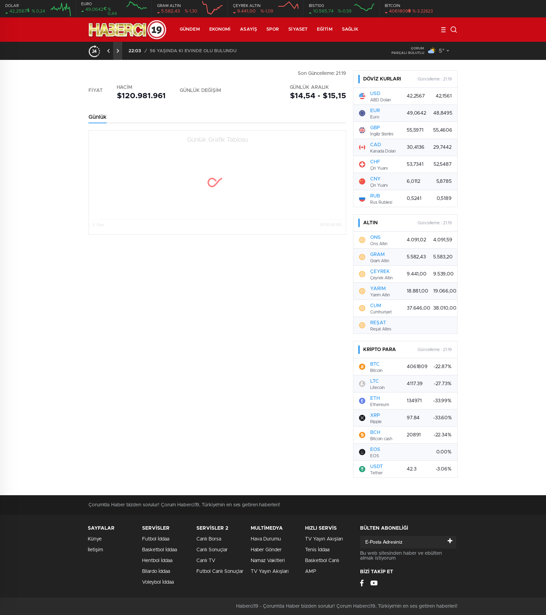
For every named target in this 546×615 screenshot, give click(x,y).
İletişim (95, 549)
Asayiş (248, 29)
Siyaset (297, 29)
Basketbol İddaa (159, 549)
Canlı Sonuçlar (212, 549)
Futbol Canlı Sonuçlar (219, 571)
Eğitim (325, 29)
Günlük (97, 117)
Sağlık (350, 29)
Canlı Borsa (208, 539)
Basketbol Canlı (322, 560)
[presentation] (108, 51)
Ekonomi (220, 29)
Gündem (190, 29)
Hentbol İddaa (157, 560)
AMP (310, 571)
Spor (272, 29)
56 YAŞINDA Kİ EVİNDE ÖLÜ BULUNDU (193, 51)
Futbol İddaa (155, 539)
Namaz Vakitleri (268, 560)
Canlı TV (205, 560)
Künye (95, 539)
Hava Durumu (266, 539)
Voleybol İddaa (158, 582)
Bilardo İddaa (156, 571)
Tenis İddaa (317, 549)
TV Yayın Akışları (270, 571)
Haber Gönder (266, 549)
